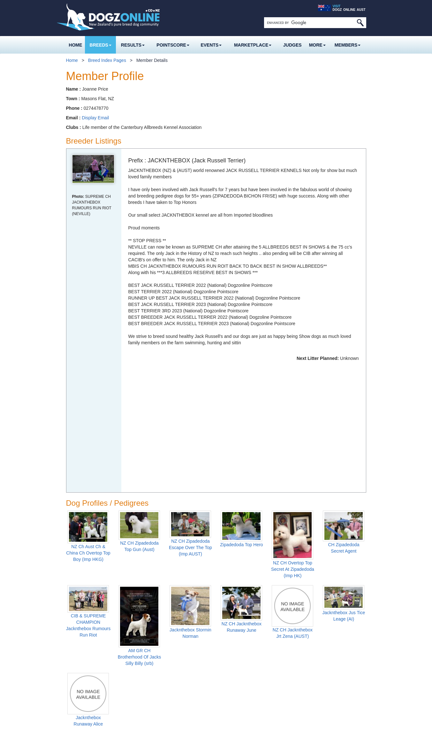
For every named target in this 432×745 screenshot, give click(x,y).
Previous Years (135, 705)
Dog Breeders (83, 652)
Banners (180, 705)
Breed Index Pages (107, 60)
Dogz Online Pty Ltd (180, 736)
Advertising (304, 696)
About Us (356, 696)
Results (133, 45)
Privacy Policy (236, 736)
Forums (227, 661)
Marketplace (252, 45)
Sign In (230, 696)
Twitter (361, 680)
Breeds (100, 45)
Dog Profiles (82, 687)
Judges (292, 45)
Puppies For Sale (87, 661)
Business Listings (189, 696)
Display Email (95, 117)
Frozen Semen (84, 679)
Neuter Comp (134, 679)
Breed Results (186, 652)
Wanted (179, 687)
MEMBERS (348, 45)
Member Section (236, 679)
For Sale (180, 679)
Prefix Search (83, 705)
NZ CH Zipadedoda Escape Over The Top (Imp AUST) (190, 415)
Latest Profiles (84, 696)
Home (75, 45)
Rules (126, 696)
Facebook (349, 680)
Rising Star (131, 661)
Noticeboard (232, 652)
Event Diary (231, 643)
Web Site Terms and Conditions (285, 736)
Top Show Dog (135, 652)
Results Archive (187, 661)
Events (211, 45)
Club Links (230, 670)
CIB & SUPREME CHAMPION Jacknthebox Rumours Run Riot (88, 493)
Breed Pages (79, 643)
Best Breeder (134, 687)
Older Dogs (81, 670)
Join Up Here (236, 705)
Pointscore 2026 (134, 643)
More (317, 45)
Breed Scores (134, 670)
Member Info (235, 687)
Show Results (182, 643)
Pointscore (172, 45)
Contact (331, 696)
